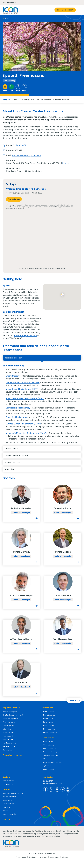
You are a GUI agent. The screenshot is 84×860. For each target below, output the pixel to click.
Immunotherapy (49, 748)
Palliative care (8, 739)
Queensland (7, 800)
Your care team (9, 722)
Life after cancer (9, 746)
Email (5, 88)
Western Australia (9, 814)
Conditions (48, 707)
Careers (6, 819)
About (14, 99)
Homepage (10, 10)
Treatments (48, 737)
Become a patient (65, 10)
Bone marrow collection (52, 762)
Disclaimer (43, 857)
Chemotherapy (49, 745)
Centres (6, 789)
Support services (25, 463)
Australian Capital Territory (13, 793)
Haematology (48, 769)
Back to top (74, 700)
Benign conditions (50, 732)
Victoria (5, 811)
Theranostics (48, 759)
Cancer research (25, 449)
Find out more (14, 199)
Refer (24, 88)
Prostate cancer (49, 715)
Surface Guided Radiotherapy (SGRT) (23, 424)
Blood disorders (49, 729)
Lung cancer (48, 722)
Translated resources (12, 755)
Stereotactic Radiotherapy (18, 408)
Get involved (7, 750)
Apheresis (47, 766)
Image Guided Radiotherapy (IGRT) (22, 389)
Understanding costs (10, 711)
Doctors (6, 777)
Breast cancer (48, 711)
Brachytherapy (12, 376)
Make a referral (8, 781)
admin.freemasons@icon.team (26, 155)
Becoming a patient (10, 718)
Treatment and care (61, 99)
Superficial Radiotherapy (17, 417)
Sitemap (65, 857)
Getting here (46, 99)
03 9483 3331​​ (19, 145)
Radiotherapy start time (29, 99)
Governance (54, 857)
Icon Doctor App (9, 784)
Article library (7, 729)
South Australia (8, 804)
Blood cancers (48, 725)
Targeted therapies (50, 755)
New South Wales (9, 797)
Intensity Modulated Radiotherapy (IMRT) (25, 398)
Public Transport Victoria (25, 335)
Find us (65, 163)
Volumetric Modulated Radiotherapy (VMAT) (26, 433)
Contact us (48, 777)
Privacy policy (21, 857)
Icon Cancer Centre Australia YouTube (57, 789)
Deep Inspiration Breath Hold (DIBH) (22, 382)
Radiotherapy (48, 741)
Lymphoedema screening (25, 456)
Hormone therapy (50, 752)
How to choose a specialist (13, 715)
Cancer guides (8, 725)
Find (18, 88)
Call (11, 88)
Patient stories (8, 732)
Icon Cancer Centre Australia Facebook (45, 789)
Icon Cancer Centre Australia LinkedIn (62, 789)
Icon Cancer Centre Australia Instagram (68, 789)
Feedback (32, 857)
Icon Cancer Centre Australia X (51, 789)
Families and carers (10, 743)
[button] (62, 295)
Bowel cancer (48, 718)
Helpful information (11, 707)
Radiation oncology (25, 359)
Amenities (25, 470)
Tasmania (6, 807)
